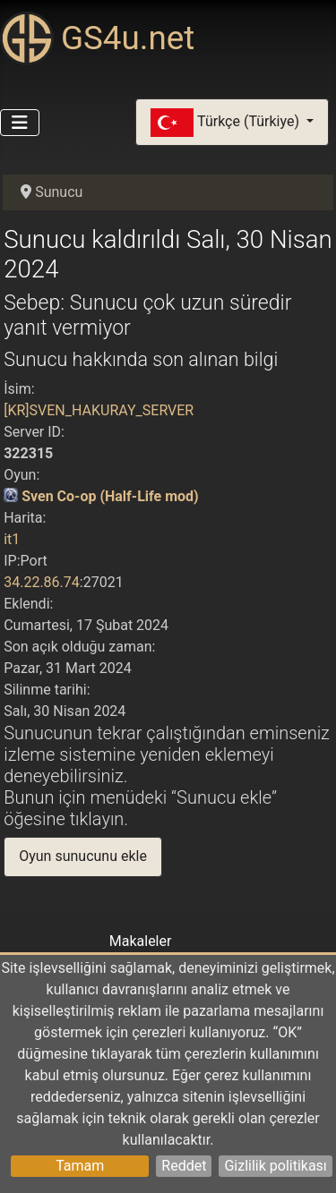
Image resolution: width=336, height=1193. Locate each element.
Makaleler (140, 941)
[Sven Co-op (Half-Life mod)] (11, 496)
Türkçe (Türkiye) (227, 122)
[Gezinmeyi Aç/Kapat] (19, 122)
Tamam (80, 1165)
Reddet (183, 1165)
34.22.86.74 (42, 582)
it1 (12, 539)
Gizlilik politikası (275, 1165)
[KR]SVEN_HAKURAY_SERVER (99, 410)
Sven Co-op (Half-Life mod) (110, 496)
